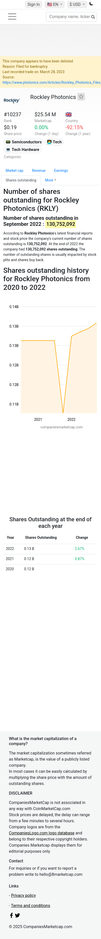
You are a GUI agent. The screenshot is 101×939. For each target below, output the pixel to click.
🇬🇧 (68, 114)
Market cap (14, 171)
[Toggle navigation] (12, 16)
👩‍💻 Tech (54, 142)
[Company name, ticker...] (71, 17)
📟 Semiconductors (24, 142)
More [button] (49, 180)
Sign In (33, 4)
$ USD (75, 4)
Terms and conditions (30, 905)
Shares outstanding (21, 180)
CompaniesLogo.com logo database (41, 833)
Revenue (39, 171)
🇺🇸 (53, 4)
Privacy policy (23, 895)
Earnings (61, 171)
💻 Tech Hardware (22, 149)
